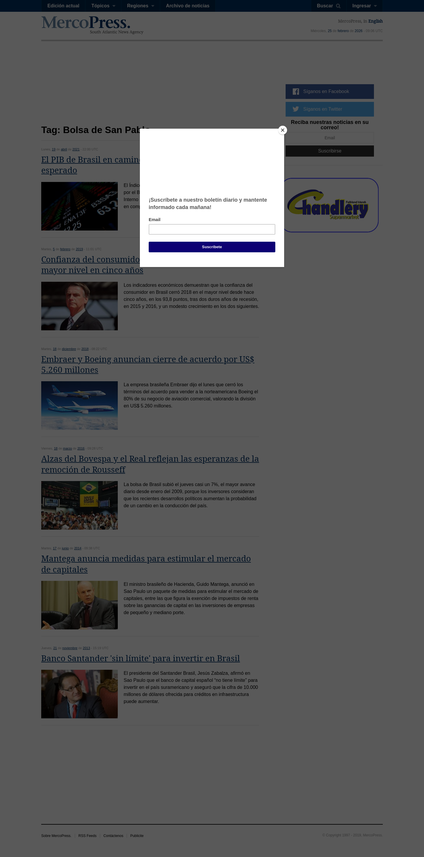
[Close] (282, 130)
